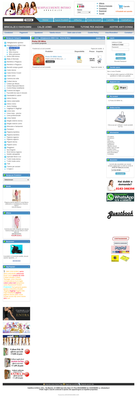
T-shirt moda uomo (13, 161)
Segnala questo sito (87, 384)
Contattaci (103, 8)
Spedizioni (110, 144)
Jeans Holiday (12, 106)
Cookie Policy (111, 149)
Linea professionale (14, 115)
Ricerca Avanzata (105, 6)
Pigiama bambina (13, 132)
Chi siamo (110, 136)
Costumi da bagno (13, 90)
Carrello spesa (115, 67)
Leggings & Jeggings (14, 108)
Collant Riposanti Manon (15, 86)
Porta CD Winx (14, 48)
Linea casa (11, 111)
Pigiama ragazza (13, 137)
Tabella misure (112, 146)
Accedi (101, 14)
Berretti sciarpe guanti (15, 67)
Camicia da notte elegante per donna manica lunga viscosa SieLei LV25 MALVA (16, 230)
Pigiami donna (12, 142)
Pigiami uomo (12, 145)
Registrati (102, 11)
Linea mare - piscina (14, 113)
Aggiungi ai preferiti (72, 384)
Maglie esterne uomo (14, 124)
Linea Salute (11, 118)
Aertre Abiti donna (13, 56)
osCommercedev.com (72, 395)
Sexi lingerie (11, 150)
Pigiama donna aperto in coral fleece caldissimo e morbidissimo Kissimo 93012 (16, 204)
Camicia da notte (13, 78)
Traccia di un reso (113, 151)
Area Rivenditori (112, 152)
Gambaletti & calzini (14, 95)
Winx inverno (13, 52)
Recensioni (10, 241)
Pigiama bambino (13, 135)
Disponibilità (79, 51)
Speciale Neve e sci (14, 157)
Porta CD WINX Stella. (53, 57)
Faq (108, 139)
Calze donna (11, 70)
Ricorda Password (120, 61)
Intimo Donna (11, 98)
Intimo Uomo (11, 104)
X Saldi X (10, 169)
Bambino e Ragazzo (14, 64)
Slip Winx (12, 50)
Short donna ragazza (14, 152)
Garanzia (110, 141)
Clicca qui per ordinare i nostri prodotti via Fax (120, 125)
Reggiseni (10, 147)
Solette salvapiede (13, 154)
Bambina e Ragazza (14, 62)
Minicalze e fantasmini (15, 126)
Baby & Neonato (13, 59)
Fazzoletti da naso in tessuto (17, 93)
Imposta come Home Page (54, 384)
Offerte (101, 3)
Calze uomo (11, 76)
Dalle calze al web (113, 147)
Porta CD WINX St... (116, 100)
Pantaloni (10, 129)
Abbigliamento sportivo (15, 43)
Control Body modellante (15, 88)
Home (37, 38)
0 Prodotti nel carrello (124, 11)
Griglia (98, 38)
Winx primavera (14, 54)
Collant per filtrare (13, 84)
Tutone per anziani (13, 166)
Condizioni (110, 138)
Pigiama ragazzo (13, 139)
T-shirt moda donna (13, 159)
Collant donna (12, 81)
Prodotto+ (49, 51)
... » (15, 258)
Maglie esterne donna (14, 121)
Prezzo (92, 51)
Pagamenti (110, 143)
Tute (8, 164)
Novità (8, 186)
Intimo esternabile (13, 101)
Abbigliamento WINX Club (16, 45)
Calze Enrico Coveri (14, 73)
